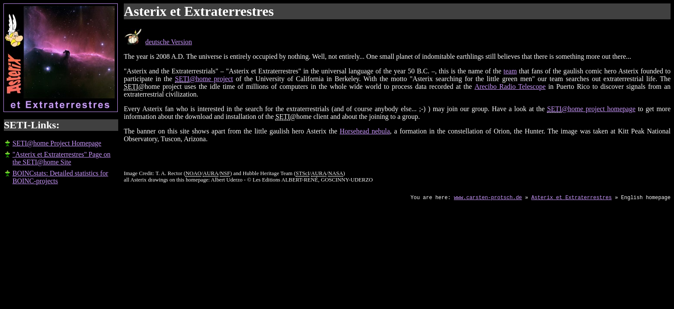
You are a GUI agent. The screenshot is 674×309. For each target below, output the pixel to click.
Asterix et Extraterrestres (571, 198)
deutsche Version (168, 41)
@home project (204, 79)
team (510, 71)
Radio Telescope (510, 86)
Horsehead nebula (365, 131)
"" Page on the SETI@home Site (61, 158)
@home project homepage (591, 109)
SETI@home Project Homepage (56, 143)
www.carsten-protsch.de (488, 198)
